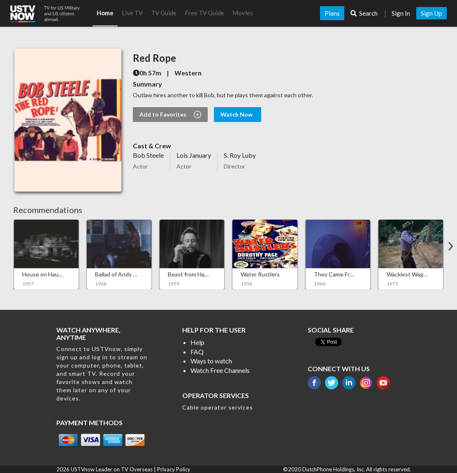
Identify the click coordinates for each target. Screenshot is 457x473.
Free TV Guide (204, 12)
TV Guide (163, 12)
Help (197, 342)
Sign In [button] (401, 13)
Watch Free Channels (220, 370)
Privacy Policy (173, 469)
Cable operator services (217, 407)
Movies (242, 12)
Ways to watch (211, 361)
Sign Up (431, 13)
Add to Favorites (170, 114)
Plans (332, 13)
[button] (51, 11)
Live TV (132, 12)
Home (105, 12)
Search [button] (364, 13)
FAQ (197, 352)
